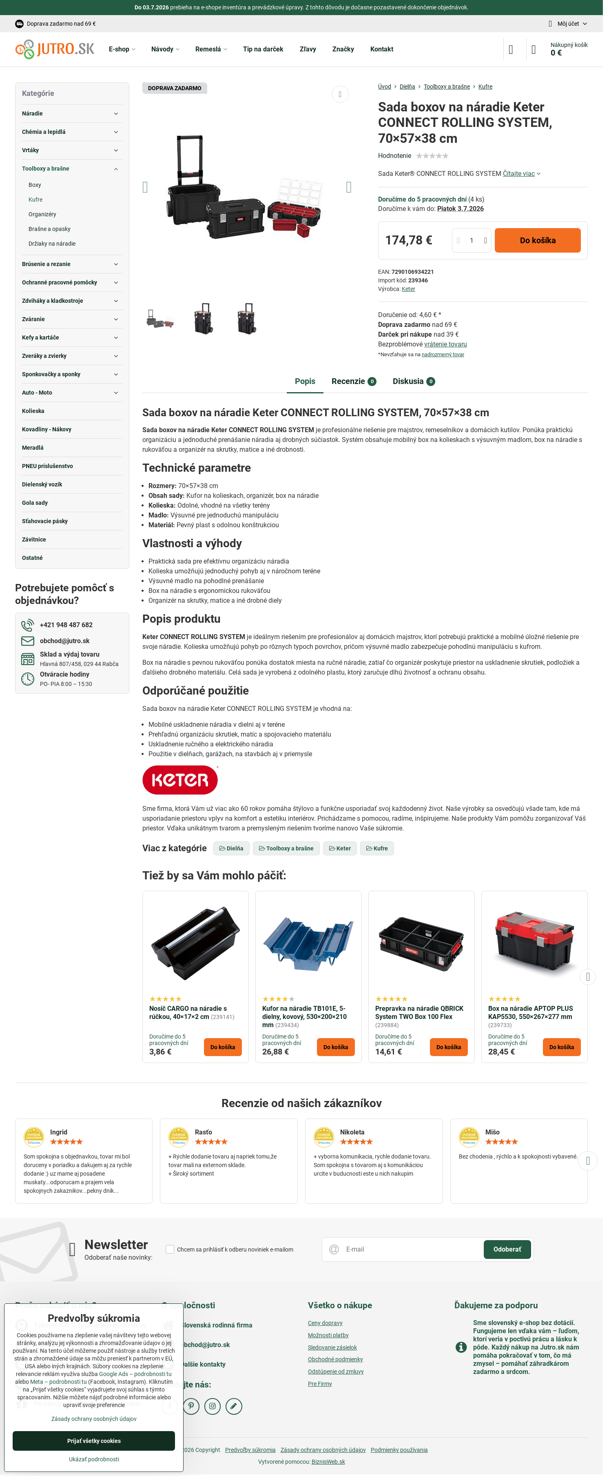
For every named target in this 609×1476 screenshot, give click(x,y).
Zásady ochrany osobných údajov (323, 1450)
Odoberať (507, 1249)
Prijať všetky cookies (94, 1441)
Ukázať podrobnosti (94, 1459)
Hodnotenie (394, 156)
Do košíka (538, 240)
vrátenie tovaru (445, 344)
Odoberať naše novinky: (118, 1257)
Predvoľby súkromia (250, 1450)
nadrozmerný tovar (443, 354)
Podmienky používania (399, 1450)
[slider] (432, 156)
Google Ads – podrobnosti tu (135, 1374)
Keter (408, 289)
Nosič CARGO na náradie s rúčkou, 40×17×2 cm (188, 1013)
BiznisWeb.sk (328, 1461)
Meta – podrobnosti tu (58, 1381)
